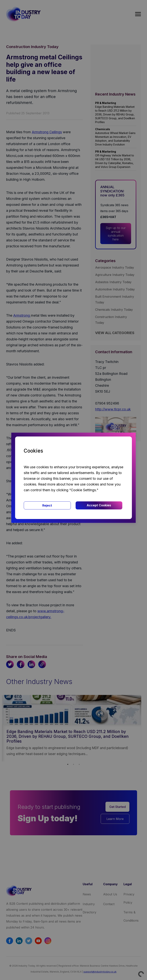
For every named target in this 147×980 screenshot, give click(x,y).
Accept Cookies (99, 505)
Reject (47, 505)
